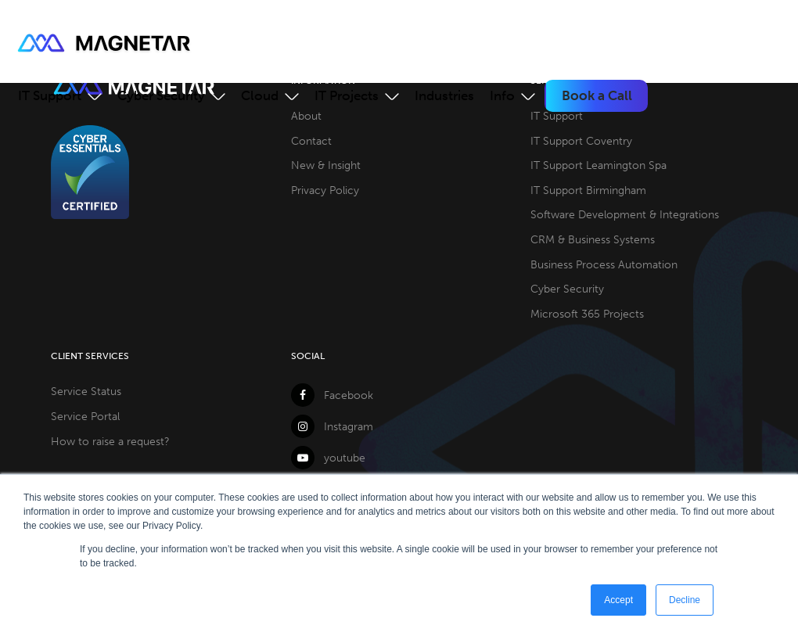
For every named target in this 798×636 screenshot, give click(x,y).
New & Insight (326, 165)
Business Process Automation (604, 264)
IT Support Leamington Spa (598, 165)
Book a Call (597, 95)
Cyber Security (161, 95)
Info (502, 95)
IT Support (49, 95)
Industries (444, 95)
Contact (311, 141)
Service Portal (85, 416)
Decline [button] (684, 600)
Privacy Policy (325, 190)
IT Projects (347, 95)
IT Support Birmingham (588, 190)
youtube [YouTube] (328, 457)
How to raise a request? (110, 441)
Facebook (332, 395)
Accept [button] (618, 600)
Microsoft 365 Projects (587, 314)
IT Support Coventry (581, 141)
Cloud (260, 95)
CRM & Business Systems (592, 239)
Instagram (332, 426)
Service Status (86, 391)
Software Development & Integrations (624, 214)
